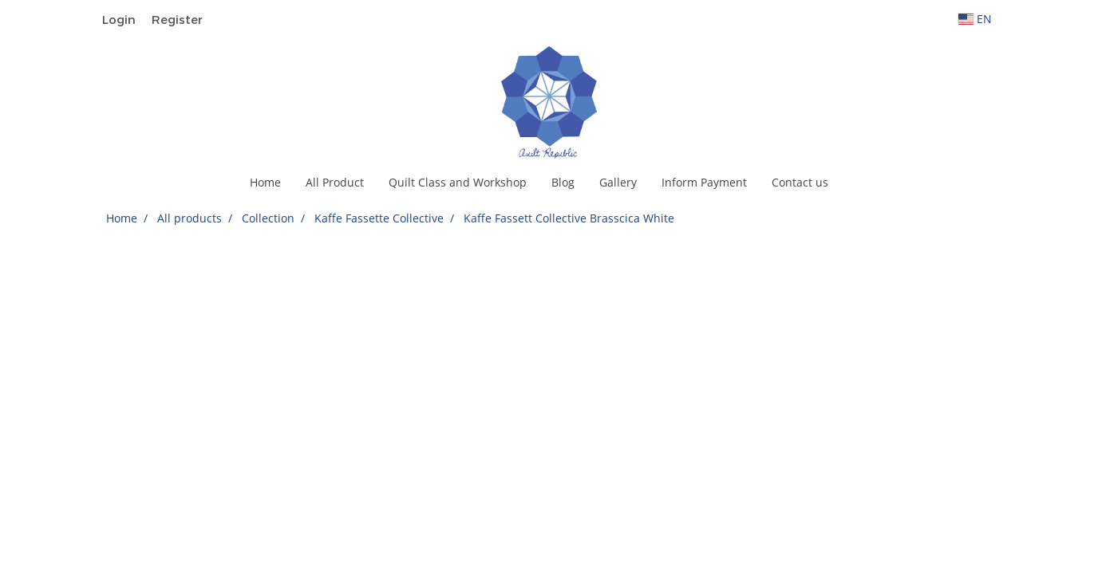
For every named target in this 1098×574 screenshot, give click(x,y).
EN (975, 18)
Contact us (800, 182)
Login (119, 19)
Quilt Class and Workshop (458, 182)
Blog (563, 182)
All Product (335, 182)
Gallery (618, 182)
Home (265, 182)
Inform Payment (704, 182)
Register (177, 19)
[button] (854, 182)
